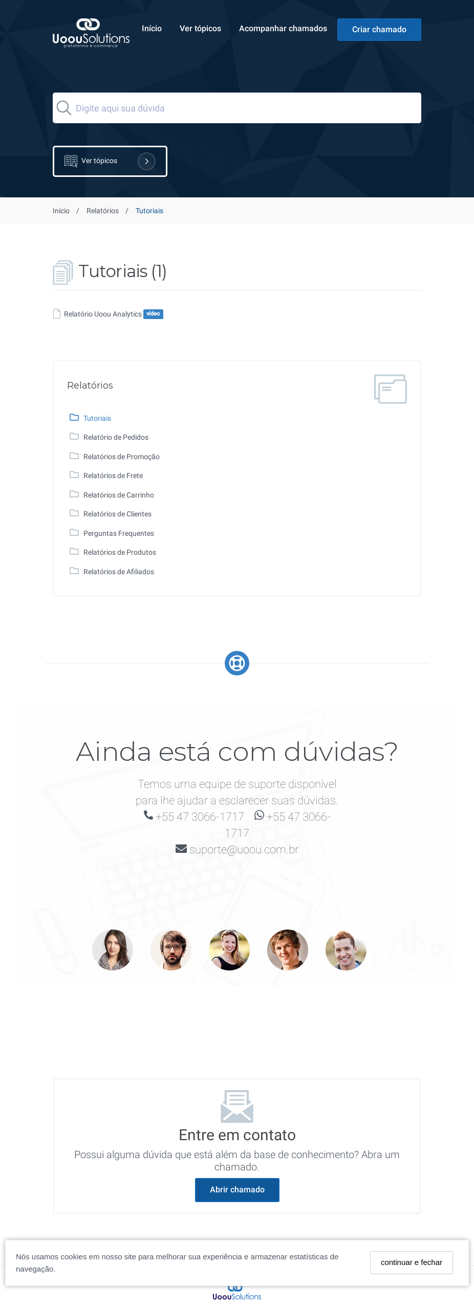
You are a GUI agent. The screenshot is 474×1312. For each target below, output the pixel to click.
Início (152, 28)
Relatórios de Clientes (117, 514)
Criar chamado (379, 29)
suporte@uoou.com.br (243, 849)
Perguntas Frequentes (118, 533)
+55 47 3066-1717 (200, 816)
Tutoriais (97, 418)
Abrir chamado (237, 1189)
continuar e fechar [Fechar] (411, 1262)
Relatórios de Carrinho (118, 495)
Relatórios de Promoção (121, 457)
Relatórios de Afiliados (118, 572)
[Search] (237, 108)
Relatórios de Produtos (119, 552)
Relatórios (103, 211)
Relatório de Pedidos (115, 437)
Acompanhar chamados (283, 28)
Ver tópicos (200, 28)
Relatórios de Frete (113, 475)
